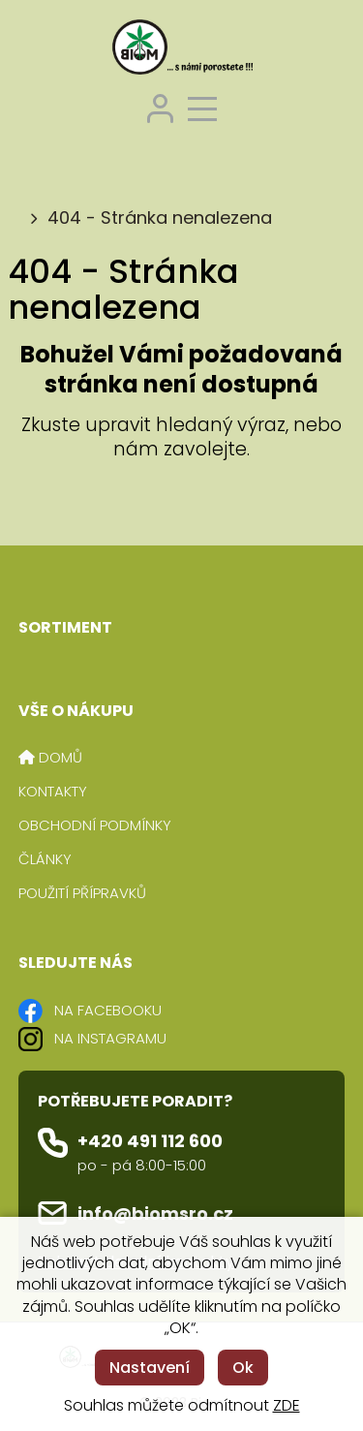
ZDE (286, 1405)
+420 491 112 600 (150, 1141)
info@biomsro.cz (155, 1213)
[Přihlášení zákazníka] (159, 106)
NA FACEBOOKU (108, 1010)
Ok (243, 1367)
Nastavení (149, 1367)
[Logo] (182, 49)
